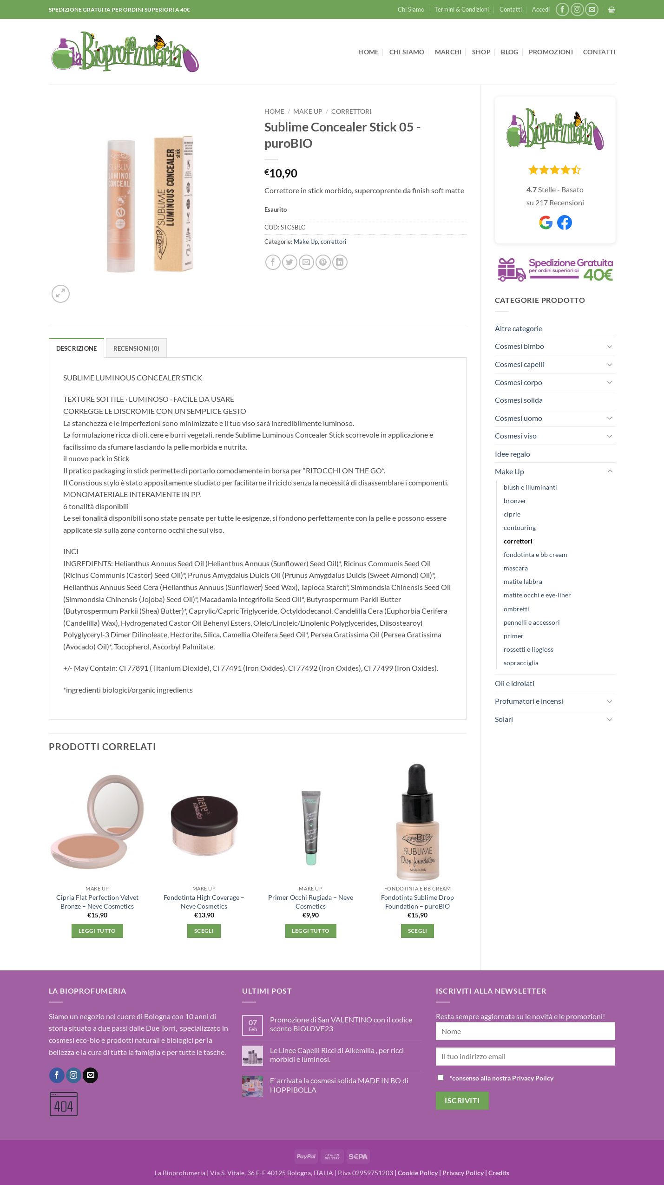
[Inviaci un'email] (591, 9)
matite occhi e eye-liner (537, 595)
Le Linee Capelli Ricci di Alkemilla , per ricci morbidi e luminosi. (337, 1054)
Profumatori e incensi (529, 700)
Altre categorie (518, 328)
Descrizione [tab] (76, 348)
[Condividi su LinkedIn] (340, 262)
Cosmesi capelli (519, 364)
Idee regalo (512, 453)
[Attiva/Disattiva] (610, 346)
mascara (516, 568)
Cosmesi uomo (518, 417)
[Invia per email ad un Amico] (306, 262)
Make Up (509, 471)
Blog (509, 52)
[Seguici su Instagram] (577, 9)
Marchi (448, 52)
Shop (481, 52)
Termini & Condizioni (461, 9)
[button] (541, 9)
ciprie (512, 514)
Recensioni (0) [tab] (136, 348)
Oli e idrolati (514, 683)
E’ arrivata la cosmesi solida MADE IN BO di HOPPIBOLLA (339, 1084)
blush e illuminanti (530, 487)
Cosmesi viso (516, 435)
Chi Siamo (411, 9)
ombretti (516, 609)
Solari (504, 718)
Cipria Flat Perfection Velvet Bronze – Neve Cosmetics (97, 901)
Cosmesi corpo (518, 382)
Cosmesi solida (519, 399)
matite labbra (523, 581)
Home (368, 52)
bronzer (515, 500)
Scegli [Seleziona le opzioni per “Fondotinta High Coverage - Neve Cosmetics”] (204, 931)
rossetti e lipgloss (528, 649)
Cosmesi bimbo (519, 345)
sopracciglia (521, 663)
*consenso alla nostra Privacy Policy (501, 1078)
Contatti (511, 9)
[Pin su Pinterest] (323, 262)
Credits (498, 1173)
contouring (520, 527)
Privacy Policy (463, 1173)
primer (514, 636)
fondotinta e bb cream (535, 554)
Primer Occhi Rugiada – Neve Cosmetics (310, 901)
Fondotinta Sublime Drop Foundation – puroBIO (417, 901)
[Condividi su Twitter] (289, 262)
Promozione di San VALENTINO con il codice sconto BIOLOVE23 (341, 1024)
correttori (518, 541)
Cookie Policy (418, 1173)
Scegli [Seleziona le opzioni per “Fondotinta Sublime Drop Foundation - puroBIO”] (417, 931)
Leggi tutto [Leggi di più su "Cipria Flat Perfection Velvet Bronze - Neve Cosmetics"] (97, 931)
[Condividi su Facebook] (273, 262)
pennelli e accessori (532, 622)
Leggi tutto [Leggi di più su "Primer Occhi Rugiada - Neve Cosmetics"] (310, 931)
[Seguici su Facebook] (562, 9)
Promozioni (551, 52)
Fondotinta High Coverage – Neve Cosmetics (204, 901)
